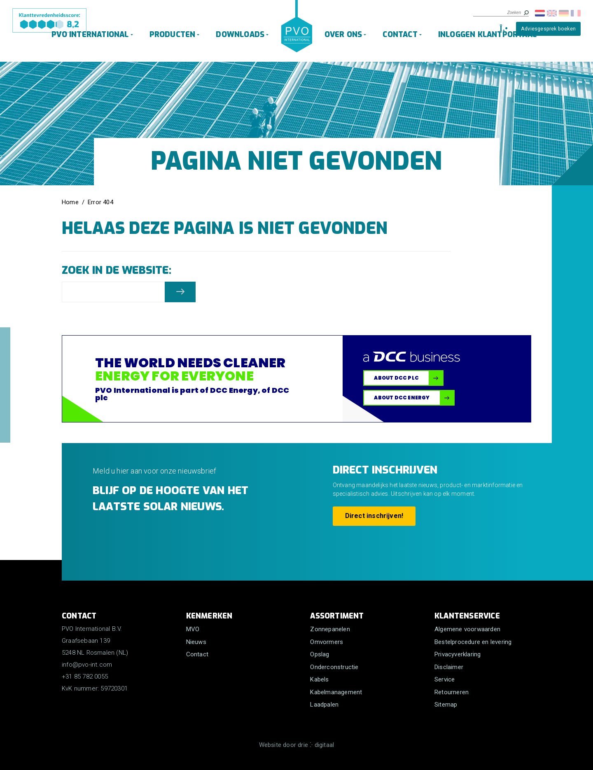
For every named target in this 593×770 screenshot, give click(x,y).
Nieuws (196, 642)
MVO (193, 629)
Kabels (319, 679)
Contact (400, 35)
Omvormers (326, 642)
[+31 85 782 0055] (502, 28)
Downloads (240, 35)
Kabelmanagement (336, 692)
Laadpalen (324, 704)
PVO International (89, 35)
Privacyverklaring (457, 654)
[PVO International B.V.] (296, 33)
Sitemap (445, 704)
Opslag (319, 654)
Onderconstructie (334, 667)
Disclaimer (448, 667)
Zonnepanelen (330, 629)
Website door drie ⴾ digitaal (296, 745)
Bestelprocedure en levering (472, 642)
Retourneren (451, 692)
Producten (172, 35)
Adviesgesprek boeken (548, 29)
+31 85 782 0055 (85, 676)
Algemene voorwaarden (467, 629)
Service (444, 679)
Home (70, 202)
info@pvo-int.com (87, 664)
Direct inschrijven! (374, 516)
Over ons (343, 35)
